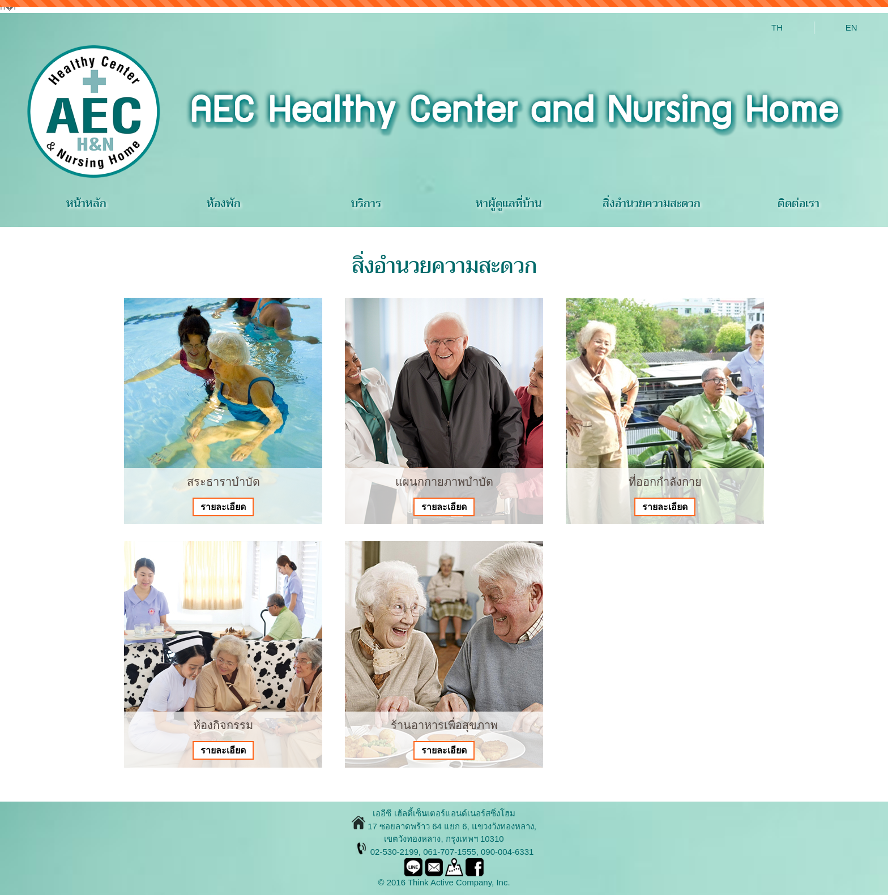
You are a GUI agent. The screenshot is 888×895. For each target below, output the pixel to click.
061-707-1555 (449, 852)
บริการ (366, 203)
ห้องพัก (224, 203)
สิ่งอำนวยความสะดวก (652, 203)
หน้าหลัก (86, 203)
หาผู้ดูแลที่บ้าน (508, 203)
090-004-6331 (507, 852)
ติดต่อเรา (798, 203)
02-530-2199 (394, 852)
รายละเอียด (223, 507)
